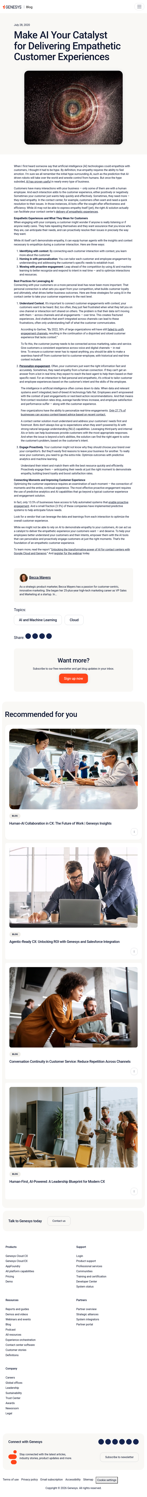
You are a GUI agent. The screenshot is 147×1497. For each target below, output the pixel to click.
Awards (10, 1403)
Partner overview (86, 1309)
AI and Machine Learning (38, 620)
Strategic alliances (87, 1314)
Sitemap (88, 1479)
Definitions (12, 1355)
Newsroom (12, 1408)
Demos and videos (17, 1314)
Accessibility (72, 1479)
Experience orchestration (21, 1340)
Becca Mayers (40, 577)
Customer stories (16, 1350)
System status (84, 1286)
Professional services (89, 1266)
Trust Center (13, 1398)
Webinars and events (18, 1319)
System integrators (87, 1319)
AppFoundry (13, 1266)
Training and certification (91, 1276)
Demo (9, 1281)
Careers (10, 1377)
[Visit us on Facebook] (122, 1442)
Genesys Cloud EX (17, 1261)
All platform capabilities (20, 1271)
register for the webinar (68, 553)
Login (79, 1256)
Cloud (74, 620)
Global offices (14, 1382)
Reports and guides (17, 1309)
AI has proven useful (38, 181)
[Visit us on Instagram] (108, 1442)
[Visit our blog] (136, 1442)
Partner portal (84, 1324)
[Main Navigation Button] (139, 6)
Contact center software (20, 1345)
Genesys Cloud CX (17, 1256)
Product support (86, 1261)
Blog (8, 1324)
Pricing (10, 1276)
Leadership (12, 1387)
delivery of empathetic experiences (77, 211)
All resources (13, 1334)
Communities (84, 1271)
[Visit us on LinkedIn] (101, 1442)
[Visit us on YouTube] (129, 1442)
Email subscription (51, 1479)
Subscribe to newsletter (119, 1457)
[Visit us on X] (115, 1442)
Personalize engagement (34, 366)
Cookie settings (106, 1480)
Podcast (11, 1329)
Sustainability (14, 1393)
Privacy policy (29, 1479)
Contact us (59, 1221)
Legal (9, 1413)
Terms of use (11, 1479)
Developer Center (86, 1281)
